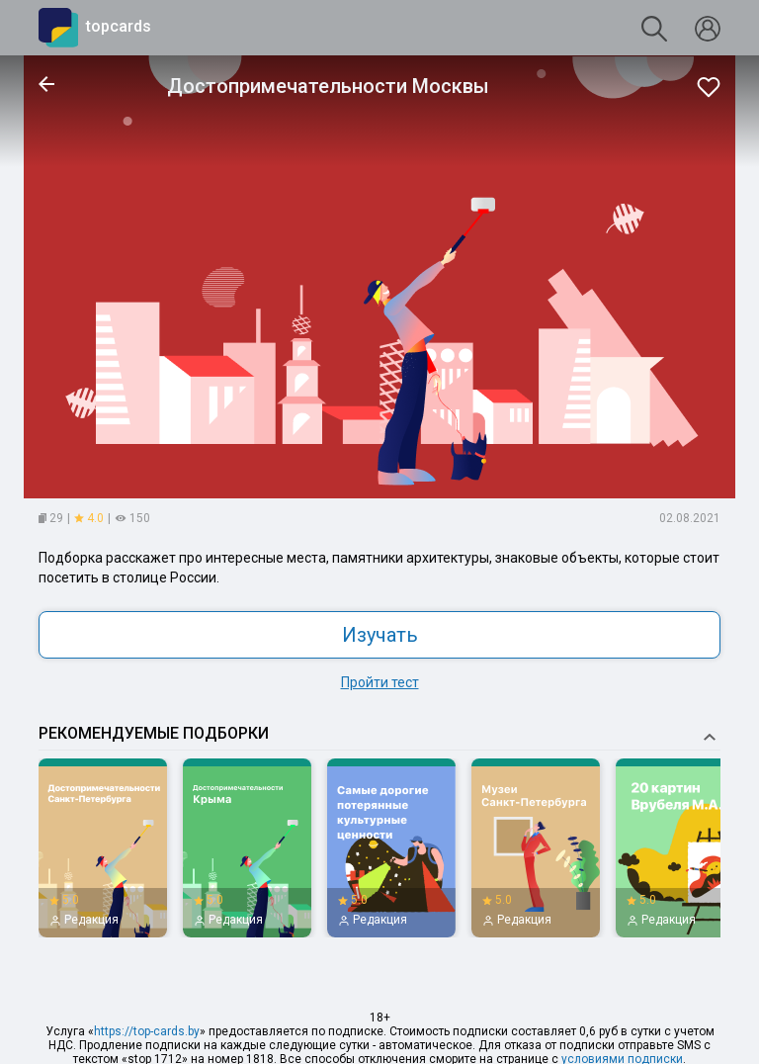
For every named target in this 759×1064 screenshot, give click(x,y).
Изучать (380, 635)
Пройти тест (380, 682)
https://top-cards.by (147, 1031)
